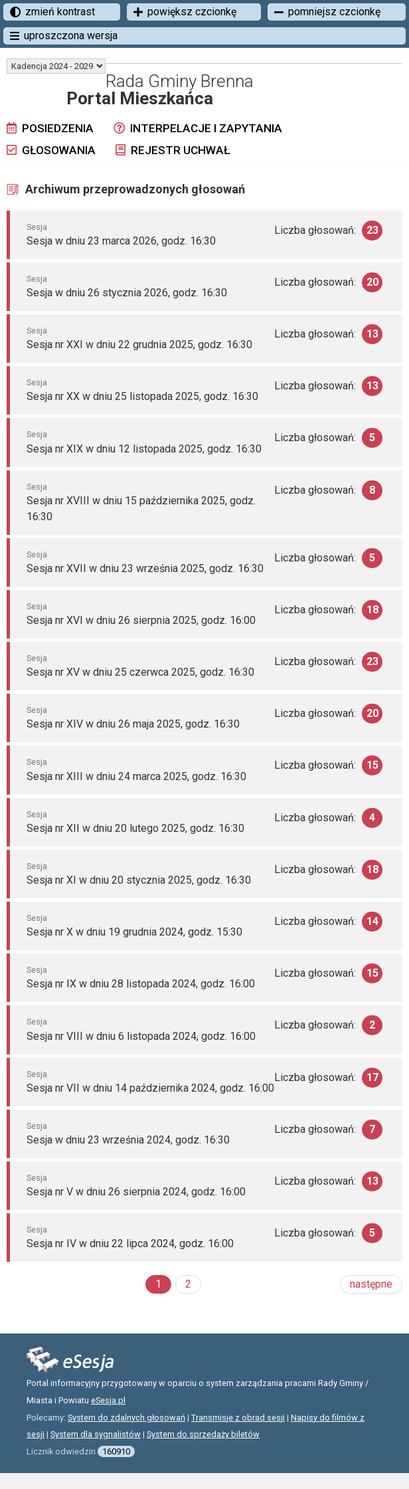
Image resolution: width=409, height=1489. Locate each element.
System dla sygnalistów (95, 1434)
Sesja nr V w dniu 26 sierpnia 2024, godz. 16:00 (136, 1191)
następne (371, 1284)
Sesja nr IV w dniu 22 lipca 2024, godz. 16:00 (130, 1243)
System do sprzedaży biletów (203, 1434)
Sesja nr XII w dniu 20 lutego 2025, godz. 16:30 (135, 828)
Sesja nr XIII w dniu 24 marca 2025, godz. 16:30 (136, 776)
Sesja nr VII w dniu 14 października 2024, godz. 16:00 (150, 1088)
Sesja (37, 227)
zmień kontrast (52, 11)
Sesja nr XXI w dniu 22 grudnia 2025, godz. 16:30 (139, 344)
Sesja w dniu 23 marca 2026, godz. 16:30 (121, 241)
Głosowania (51, 150)
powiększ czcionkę (184, 11)
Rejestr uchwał (173, 150)
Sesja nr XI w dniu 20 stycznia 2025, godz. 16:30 (139, 880)
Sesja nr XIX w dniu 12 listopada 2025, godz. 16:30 (144, 449)
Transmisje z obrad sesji (238, 1418)
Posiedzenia (50, 128)
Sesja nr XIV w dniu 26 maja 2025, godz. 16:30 (133, 724)
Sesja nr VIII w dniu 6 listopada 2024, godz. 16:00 (141, 1036)
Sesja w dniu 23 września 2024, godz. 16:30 (128, 1140)
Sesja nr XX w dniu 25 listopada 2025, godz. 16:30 (142, 396)
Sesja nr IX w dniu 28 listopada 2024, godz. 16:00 (141, 983)
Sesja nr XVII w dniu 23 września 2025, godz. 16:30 (145, 568)
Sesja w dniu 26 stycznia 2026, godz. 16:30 (127, 292)
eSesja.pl (108, 1400)
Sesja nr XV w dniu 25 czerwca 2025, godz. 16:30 (140, 672)
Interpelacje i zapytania (198, 128)
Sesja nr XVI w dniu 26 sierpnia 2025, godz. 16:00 (141, 620)
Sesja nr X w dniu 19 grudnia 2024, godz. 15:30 (134, 932)
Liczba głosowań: (328, 231)
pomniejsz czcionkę (327, 11)
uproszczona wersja (64, 35)
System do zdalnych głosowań (126, 1418)
